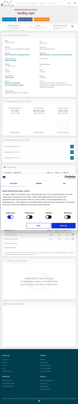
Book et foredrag (45, 371)
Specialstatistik (45, 365)
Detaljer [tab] (39, 183)
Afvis (39, 225)
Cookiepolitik (44, 386)
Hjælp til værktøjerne (46, 380)
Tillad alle (63, 225)
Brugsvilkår (44, 383)
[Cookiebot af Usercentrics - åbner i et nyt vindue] (66, 177)
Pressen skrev (7, 371)
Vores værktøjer (45, 368)
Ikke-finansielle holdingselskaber (17, 55)
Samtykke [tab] (13, 183)
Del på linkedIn (9, 19)
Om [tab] (64, 183)
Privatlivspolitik (45, 389)
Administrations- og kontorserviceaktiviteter (56, 55)
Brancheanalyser (8, 386)
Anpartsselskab (11, 60)
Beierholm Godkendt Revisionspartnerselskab (14, 84)
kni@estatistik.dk (47, 399)
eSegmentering (7, 380)
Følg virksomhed (41, 19)
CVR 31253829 (71, 399)
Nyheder (43, 359)
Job (3, 368)
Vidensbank (44, 362)
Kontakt (4, 362)
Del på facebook (25, 19)
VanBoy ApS (9, 77)
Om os (4, 365)
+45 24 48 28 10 (59, 399)
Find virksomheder (8, 383)
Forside (4, 359)
